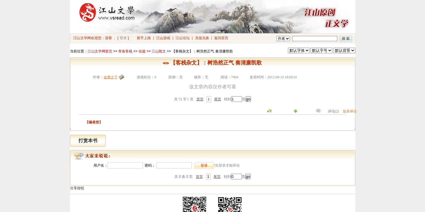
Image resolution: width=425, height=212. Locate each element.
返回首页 (221, 38)
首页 (200, 99)
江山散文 (159, 51)
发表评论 (350, 111)
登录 (123, 38)
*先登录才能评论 (227, 165)
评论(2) (333, 111)
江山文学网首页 (100, 51)
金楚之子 (111, 77)
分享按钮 (77, 188)
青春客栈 (125, 51)
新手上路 (144, 38)
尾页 (217, 99)
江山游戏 (163, 38)
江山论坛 (183, 38)
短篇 (142, 51)
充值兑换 (202, 38)
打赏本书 (88, 140)
